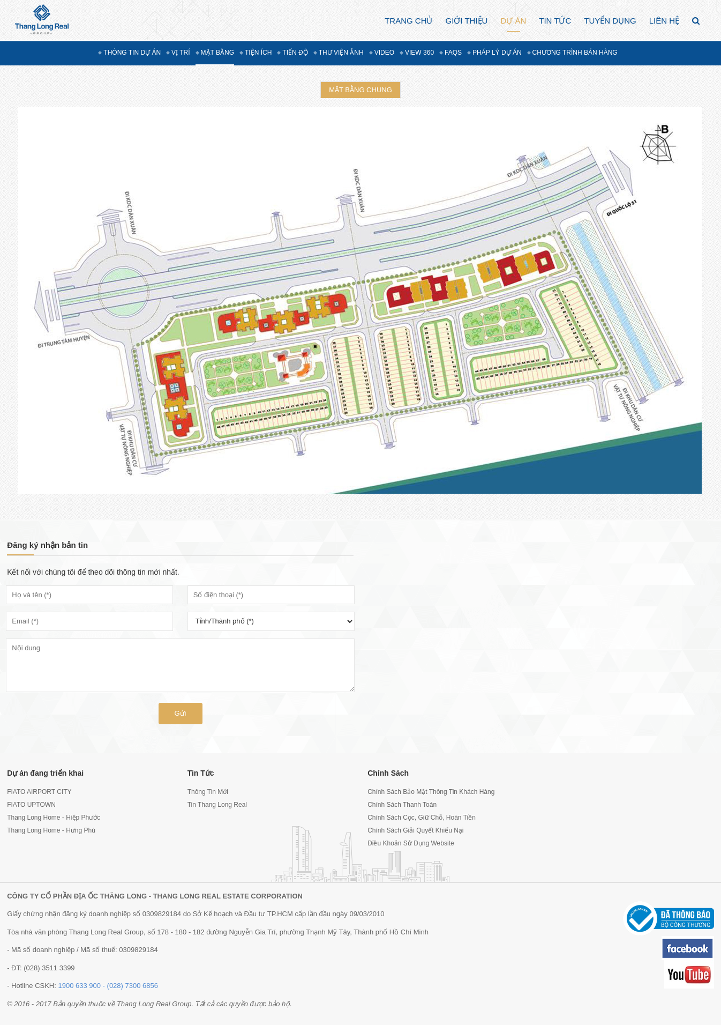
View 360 (419, 52)
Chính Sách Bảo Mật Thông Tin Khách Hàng (430, 792)
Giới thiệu (466, 20)
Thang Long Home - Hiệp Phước (53, 817)
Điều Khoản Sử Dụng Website (410, 843)
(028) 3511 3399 (49, 968)
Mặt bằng (217, 52)
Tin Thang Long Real (217, 804)
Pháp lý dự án (496, 52)
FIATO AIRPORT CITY (39, 792)
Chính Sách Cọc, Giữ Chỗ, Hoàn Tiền (421, 817)
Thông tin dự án (132, 52)
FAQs (453, 52)
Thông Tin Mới (207, 792)
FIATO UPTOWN (31, 804)
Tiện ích (258, 52)
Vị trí (180, 52)
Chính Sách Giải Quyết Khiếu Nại (415, 830)
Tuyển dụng (610, 20)
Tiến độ (294, 52)
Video (384, 52)
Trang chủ (408, 20)
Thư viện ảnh (341, 52)
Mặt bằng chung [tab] (360, 90)
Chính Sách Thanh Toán (402, 804)
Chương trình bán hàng (575, 52)
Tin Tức (555, 20)
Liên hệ (664, 20)
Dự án (513, 20)
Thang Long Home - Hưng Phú (51, 830)
